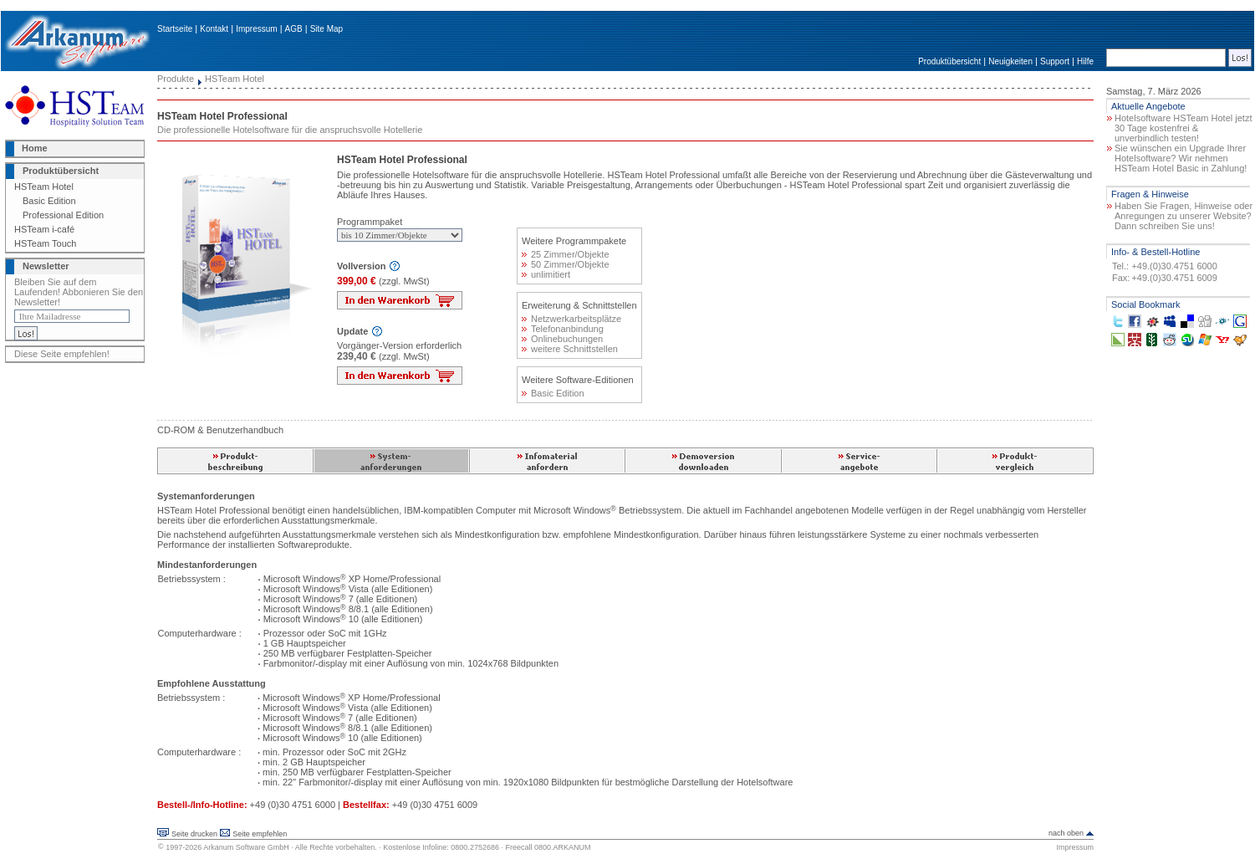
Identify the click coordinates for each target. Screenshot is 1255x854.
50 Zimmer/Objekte (566, 264)
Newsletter (46, 266)
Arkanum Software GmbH (246, 847)
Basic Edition (49, 201)
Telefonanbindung (563, 329)
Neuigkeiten (1010, 61)
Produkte (175, 79)
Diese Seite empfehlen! (62, 354)
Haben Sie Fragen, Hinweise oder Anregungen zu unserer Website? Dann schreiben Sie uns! (1183, 216)
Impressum (256, 28)
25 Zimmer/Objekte (566, 254)
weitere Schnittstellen (570, 349)
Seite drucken (194, 834)
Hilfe (1085, 61)
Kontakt (214, 28)
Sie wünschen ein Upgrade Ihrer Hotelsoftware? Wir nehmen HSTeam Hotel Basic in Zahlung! (1181, 158)
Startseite (174, 28)
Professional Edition (63, 215)
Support (1054, 61)
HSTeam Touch (45, 243)
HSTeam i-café (44, 229)
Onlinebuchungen (562, 339)
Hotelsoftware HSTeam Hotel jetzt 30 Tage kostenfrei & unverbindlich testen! (1183, 128)
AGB (294, 28)
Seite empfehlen (259, 834)
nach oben (1066, 833)
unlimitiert (546, 274)
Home (35, 148)
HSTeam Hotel (44, 187)
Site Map (326, 28)
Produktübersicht (949, 61)
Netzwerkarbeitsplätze (571, 319)
